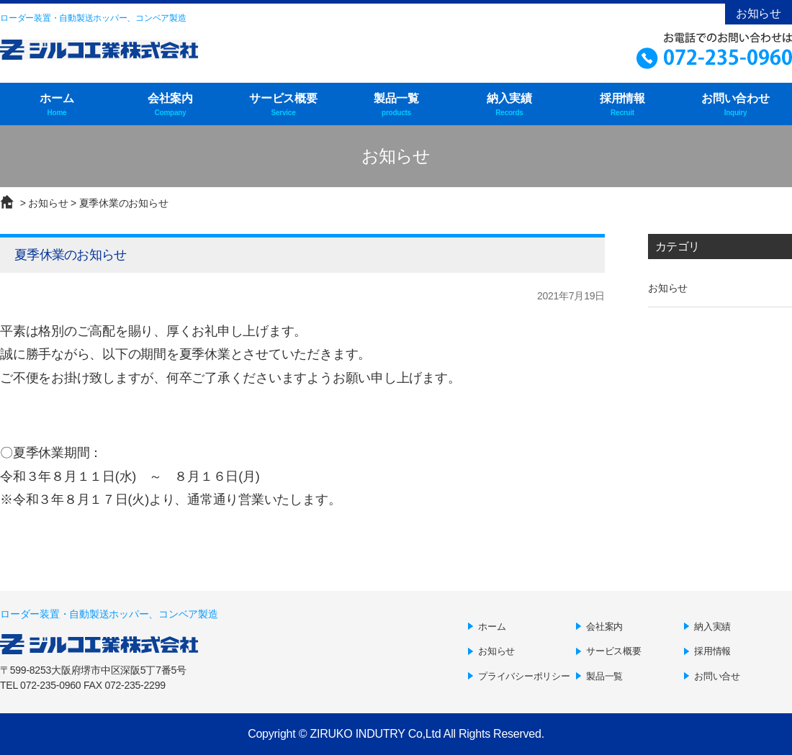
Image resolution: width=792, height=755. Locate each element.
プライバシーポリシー (524, 676)
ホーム (57, 105)
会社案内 (170, 105)
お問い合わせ (735, 105)
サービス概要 (283, 105)
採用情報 (622, 105)
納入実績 (509, 105)
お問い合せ (717, 676)
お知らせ (758, 13)
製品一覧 (396, 105)
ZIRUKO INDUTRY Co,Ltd (375, 734)
